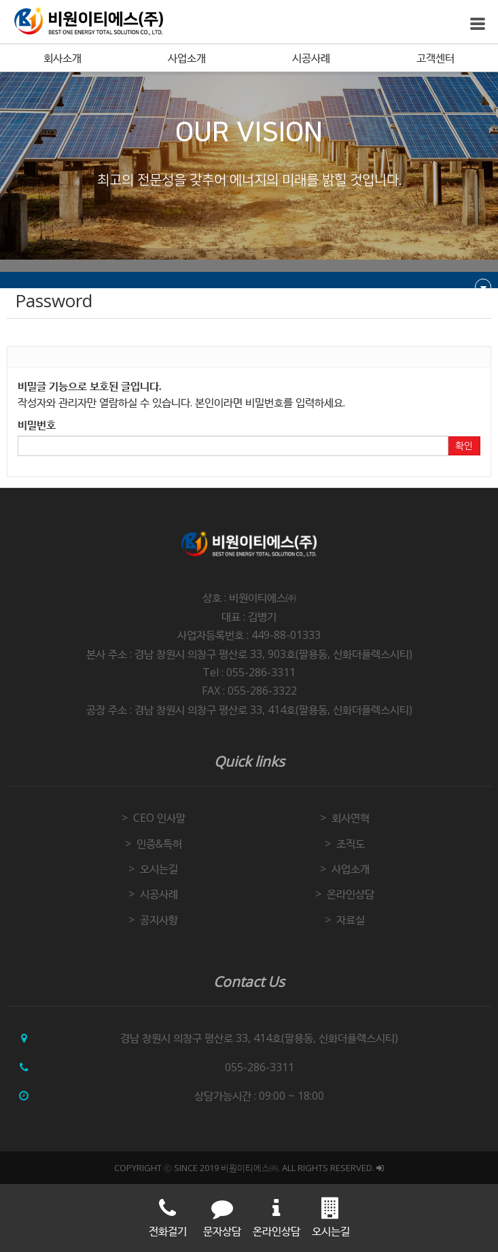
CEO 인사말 (159, 817)
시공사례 (311, 57)
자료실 (350, 919)
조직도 (350, 843)
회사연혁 (351, 817)
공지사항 (159, 919)
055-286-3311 (259, 1067)
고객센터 (435, 57)
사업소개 (187, 57)
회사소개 (62, 57)
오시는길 (159, 868)
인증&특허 (159, 843)
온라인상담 (350, 893)
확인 (464, 446)
